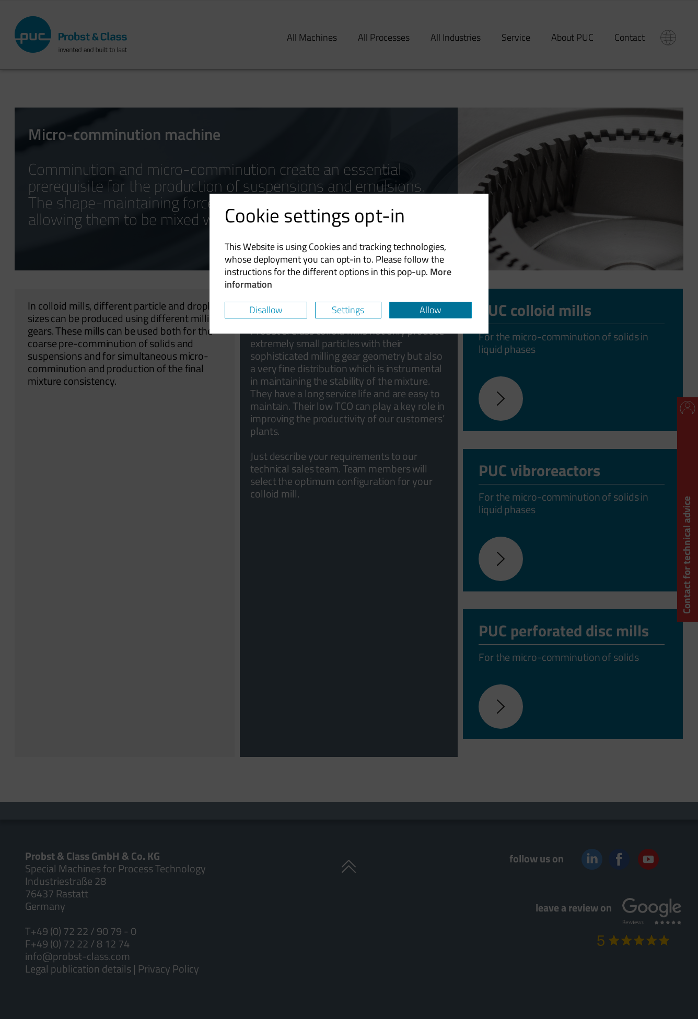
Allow (430, 310)
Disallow (266, 310)
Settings (348, 310)
